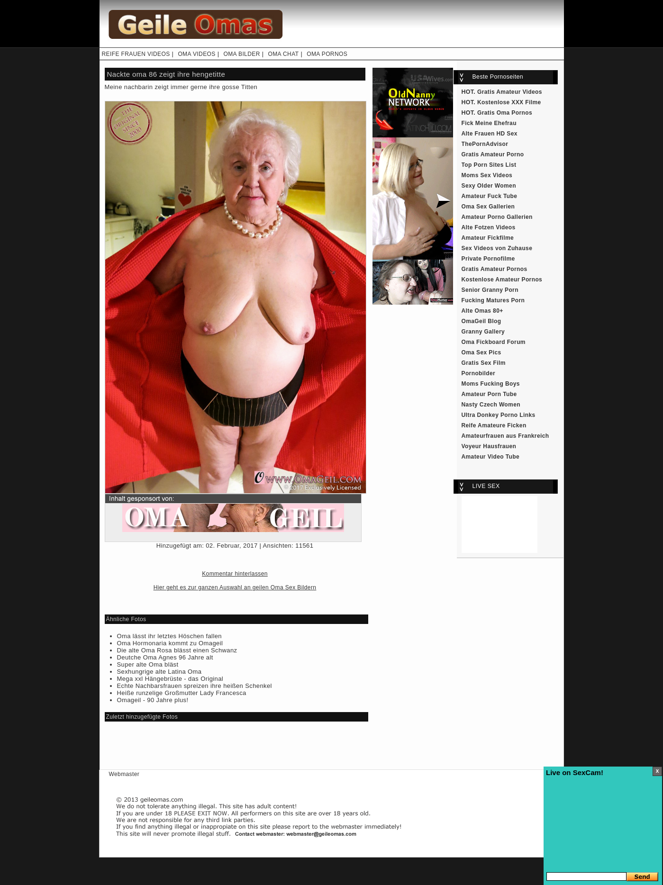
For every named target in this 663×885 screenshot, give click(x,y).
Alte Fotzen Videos (489, 227)
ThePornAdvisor (485, 144)
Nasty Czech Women (491, 404)
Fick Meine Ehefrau (489, 123)
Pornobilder (479, 373)
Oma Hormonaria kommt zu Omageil (170, 643)
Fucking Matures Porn (493, 300)
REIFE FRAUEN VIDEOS (136, 54)
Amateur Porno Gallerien (497, 217)
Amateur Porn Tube (489, 394)
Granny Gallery (483, 331)
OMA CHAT (283, 54)
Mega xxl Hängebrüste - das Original (170, 678)
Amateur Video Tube (491, 456)
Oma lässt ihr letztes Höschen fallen (169, 636)
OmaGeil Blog (481, 321)
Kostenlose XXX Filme (509, 102)
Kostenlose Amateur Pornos (502, 279)
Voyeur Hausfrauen (489, 446)
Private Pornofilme (488, 258)
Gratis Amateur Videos (509, 92)
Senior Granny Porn (490, 290)
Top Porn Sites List (489, 165)
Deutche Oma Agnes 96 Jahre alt (165, 657)
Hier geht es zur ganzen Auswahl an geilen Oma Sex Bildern (235, 587)
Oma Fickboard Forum (494, 342)
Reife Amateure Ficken (494, 425)
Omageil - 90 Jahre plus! (153, 700)
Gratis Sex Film (484, 363)
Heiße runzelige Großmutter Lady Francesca (181, 692)
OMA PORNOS (327, 54)
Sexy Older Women (489, 185)
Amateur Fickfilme (488, 238)
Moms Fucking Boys (491, 383)
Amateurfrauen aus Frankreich (505, 436)
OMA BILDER (241, 54)
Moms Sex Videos (487, 175)
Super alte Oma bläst (148, 664)
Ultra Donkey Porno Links (499, 415)
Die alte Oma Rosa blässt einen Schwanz (177, 650)
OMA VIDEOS (196, 54)
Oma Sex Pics (481, 352)
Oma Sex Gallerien (488, 206)
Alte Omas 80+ (482, 310)
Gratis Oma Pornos (504, 112)
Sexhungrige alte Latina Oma (159, 671)
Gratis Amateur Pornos (494, 269)
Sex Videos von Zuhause (497, 248)
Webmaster (124, 774)
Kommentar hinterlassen (235, 573)
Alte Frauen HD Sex (490, 133)
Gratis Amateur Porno (493, 154)
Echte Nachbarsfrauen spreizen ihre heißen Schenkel (194, 685)
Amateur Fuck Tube (490, 196)
